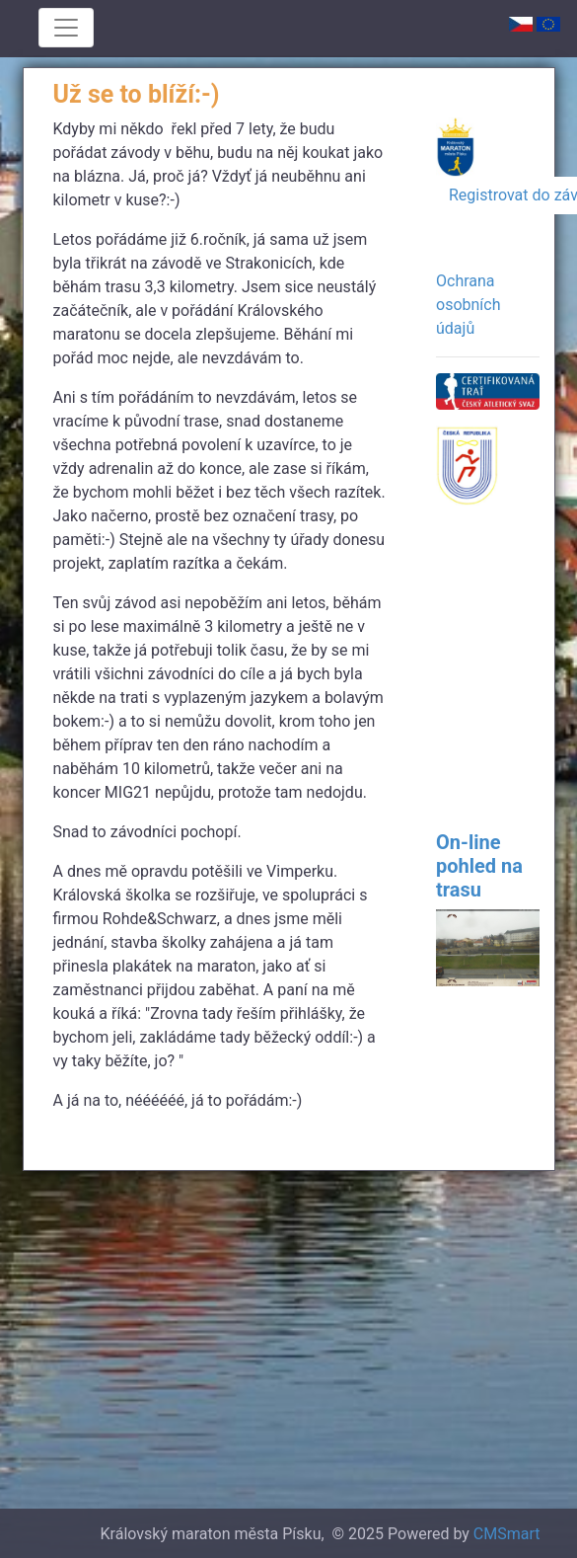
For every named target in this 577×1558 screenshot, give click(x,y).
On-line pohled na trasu (479, 865)
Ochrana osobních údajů (468, 305)
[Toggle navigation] (66, 27)
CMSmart (507, 1533)
